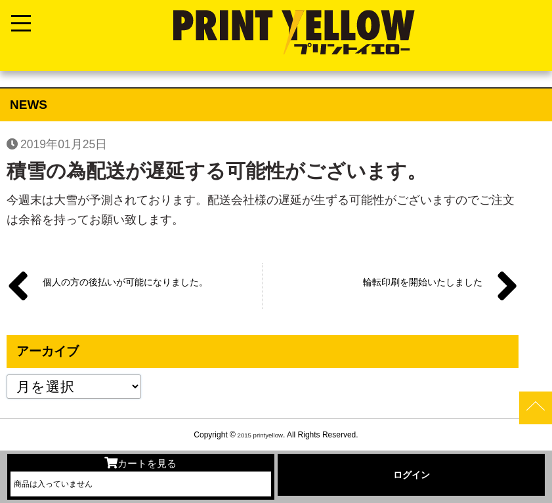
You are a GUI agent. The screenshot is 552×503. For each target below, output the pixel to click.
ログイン (411, 474)
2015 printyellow (259, 434)
